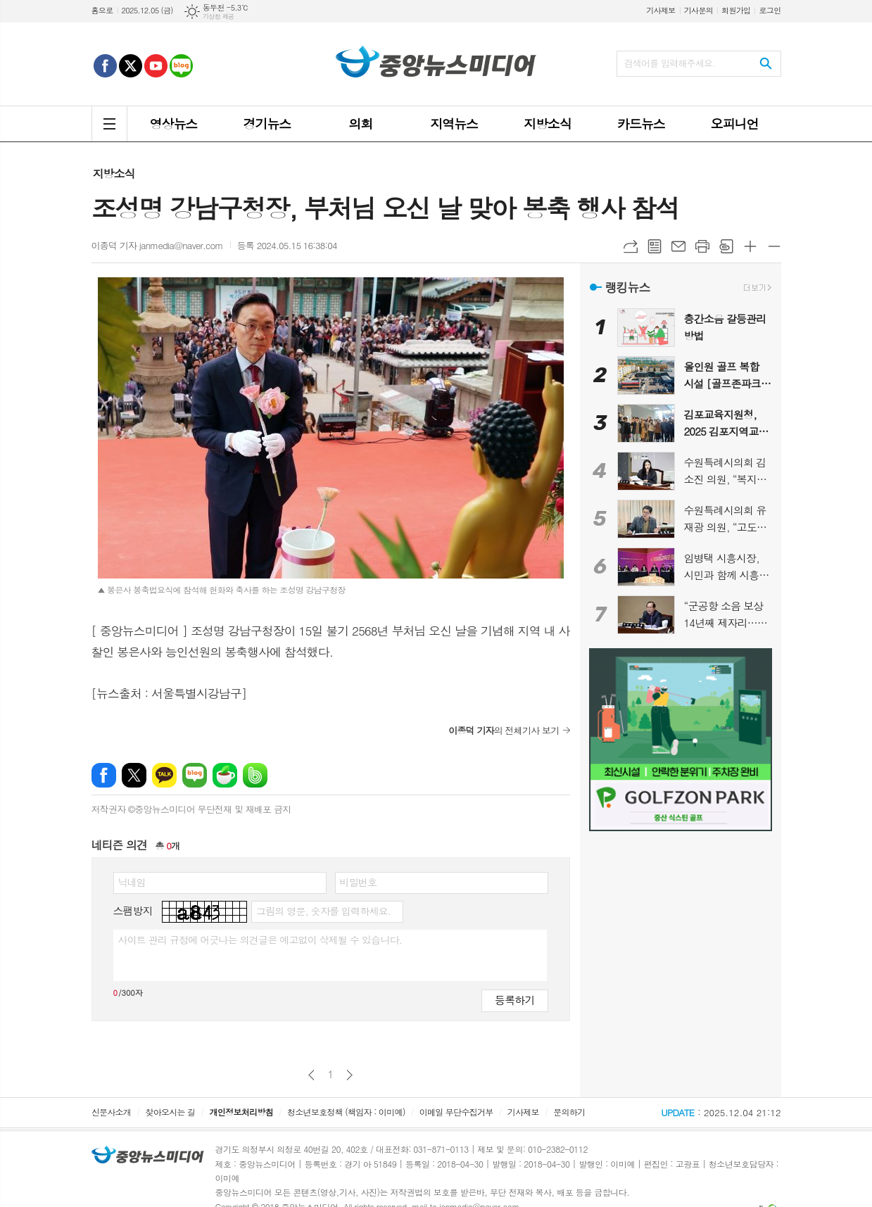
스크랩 (726, 246)
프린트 (702, 246)
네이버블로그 (194, 775)
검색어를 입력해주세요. (670, 63)
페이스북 (103, 775)
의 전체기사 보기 (503, 730)
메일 (678, 246)
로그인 (770, 10)
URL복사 (631, 246)
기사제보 (660, 10)
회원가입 (735, 10)
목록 (654, 246)
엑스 (134, 775)
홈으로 (102, 10)
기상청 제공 (218, 16)
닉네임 (132, 882)
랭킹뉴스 (627, 287)
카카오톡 (164, 775)
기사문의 (698, 10)
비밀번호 (358, 882)
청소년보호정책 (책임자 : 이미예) (346, 1112)
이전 (311, 1075)
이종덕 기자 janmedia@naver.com (157, 245)
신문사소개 (111, 1112)
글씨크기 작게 (774, 246)
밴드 (255, 775)
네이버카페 (225, 775)
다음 (349, 1075)
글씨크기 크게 (750, 246)
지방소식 (114, 173)
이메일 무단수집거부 (456, 1112)
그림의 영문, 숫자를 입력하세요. (323, 911)
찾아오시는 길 (170, 1112)
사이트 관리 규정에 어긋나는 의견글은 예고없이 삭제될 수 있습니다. (260, 939)
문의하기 (569, 1112)
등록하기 (514, 999)
